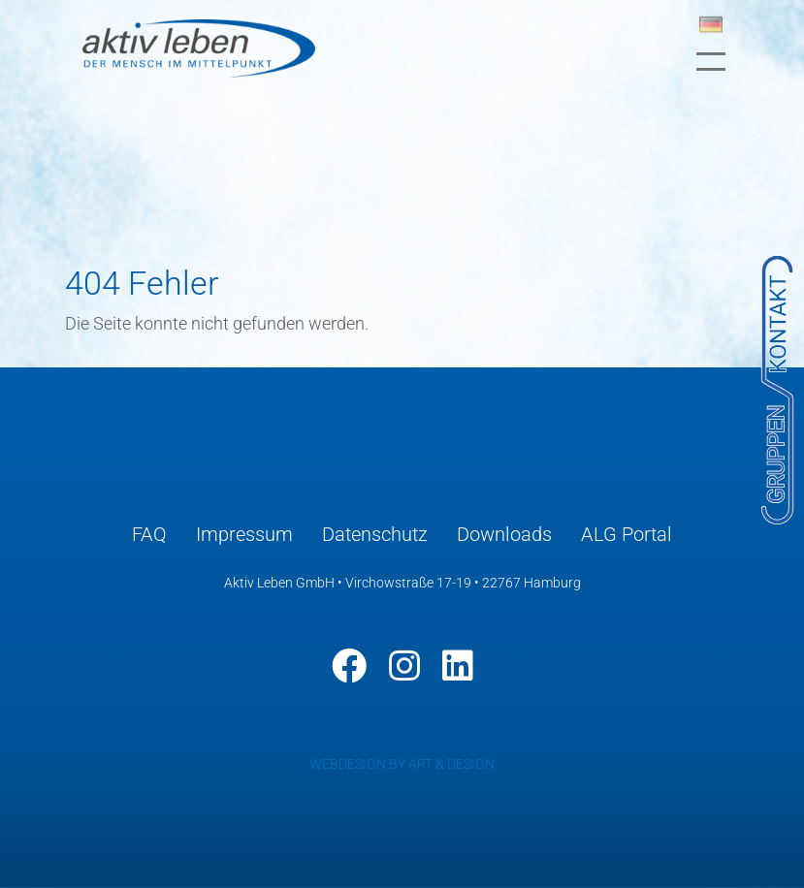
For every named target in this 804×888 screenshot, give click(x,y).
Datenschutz (375, 534)
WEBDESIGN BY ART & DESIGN (402, 764)
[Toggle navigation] (711, 61)
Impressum (244, 534)
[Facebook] (349, 666)
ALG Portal (626, 534)
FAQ (149, 534)
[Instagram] (404, 666)
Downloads (504, 534)
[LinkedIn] (457, 666)
